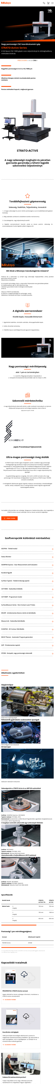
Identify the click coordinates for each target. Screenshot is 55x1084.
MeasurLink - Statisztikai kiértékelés (27, 621)
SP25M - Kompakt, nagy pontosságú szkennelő (27, 653)
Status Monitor (27, 557)
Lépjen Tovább (9, 518)
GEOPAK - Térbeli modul (27, 549)
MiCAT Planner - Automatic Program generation (27, 637)
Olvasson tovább (9, 999)
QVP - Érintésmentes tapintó (27, 645)
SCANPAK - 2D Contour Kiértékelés (27, 629)
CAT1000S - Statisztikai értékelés (27, 589)
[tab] (27, 548)
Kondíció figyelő (27, 573)
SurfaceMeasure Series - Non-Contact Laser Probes (27, 605)
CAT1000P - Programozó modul (27, 597)
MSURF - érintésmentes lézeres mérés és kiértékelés (27, 613)
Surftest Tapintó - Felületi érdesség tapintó (27, 581)
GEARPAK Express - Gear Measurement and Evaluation (27, 565)
